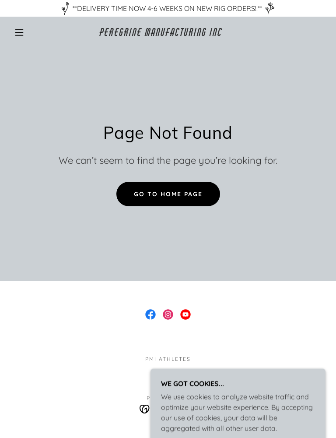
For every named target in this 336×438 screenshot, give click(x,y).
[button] (19, 32)
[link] (161, 33)
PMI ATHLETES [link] (168, 359)
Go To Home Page (168, 194)
